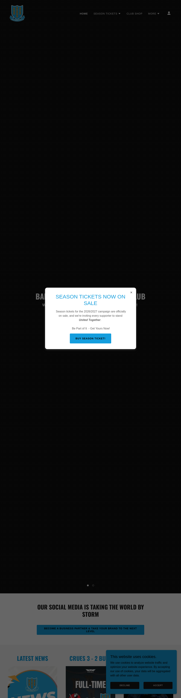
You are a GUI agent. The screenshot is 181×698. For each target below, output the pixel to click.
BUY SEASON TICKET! (90, 338)
